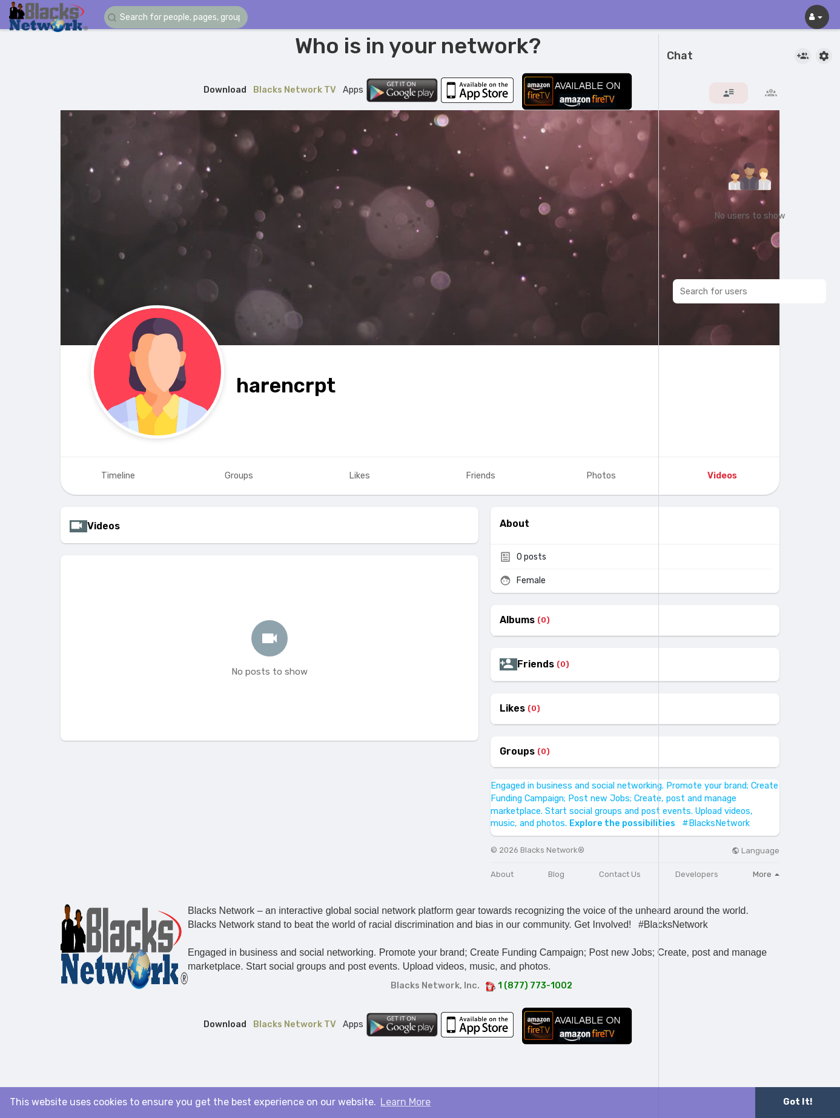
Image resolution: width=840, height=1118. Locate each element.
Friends (535, 664)
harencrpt (286, 385)
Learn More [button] (405, 1102)
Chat (680, 56)
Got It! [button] (797, 1102)
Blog (556, 874)
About (502, 874)
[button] (177, 17)
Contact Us (620, 874)
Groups (517, 751)
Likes (512, 708)
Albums (517, 620)
